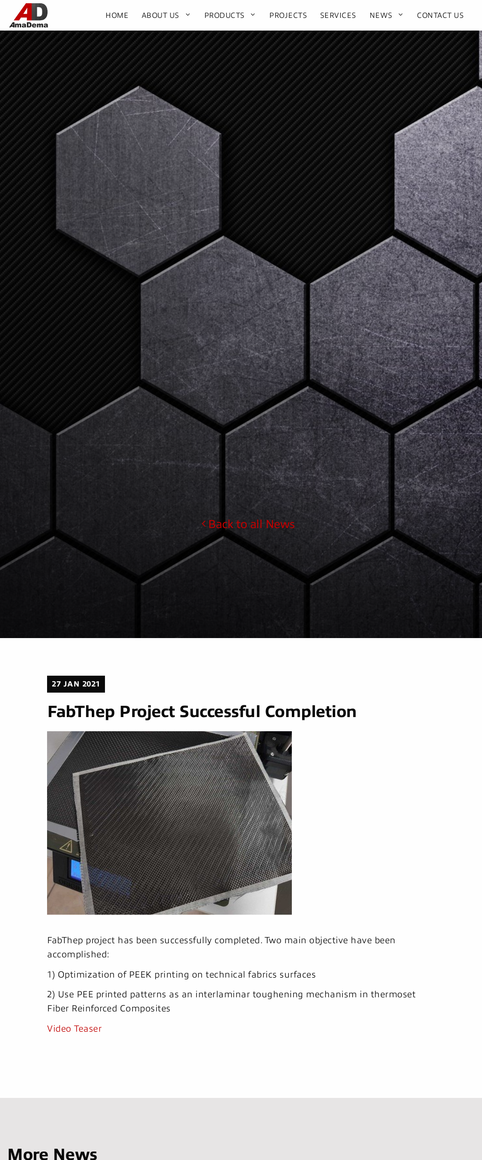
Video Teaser (74, 1029)
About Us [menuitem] (160, 15)
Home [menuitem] (117, 15)
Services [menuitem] (338, 15)
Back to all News (248, 524)
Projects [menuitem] (288, 15)
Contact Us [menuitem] (440, 15)
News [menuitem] (381, 15)
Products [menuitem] (224, 15)
